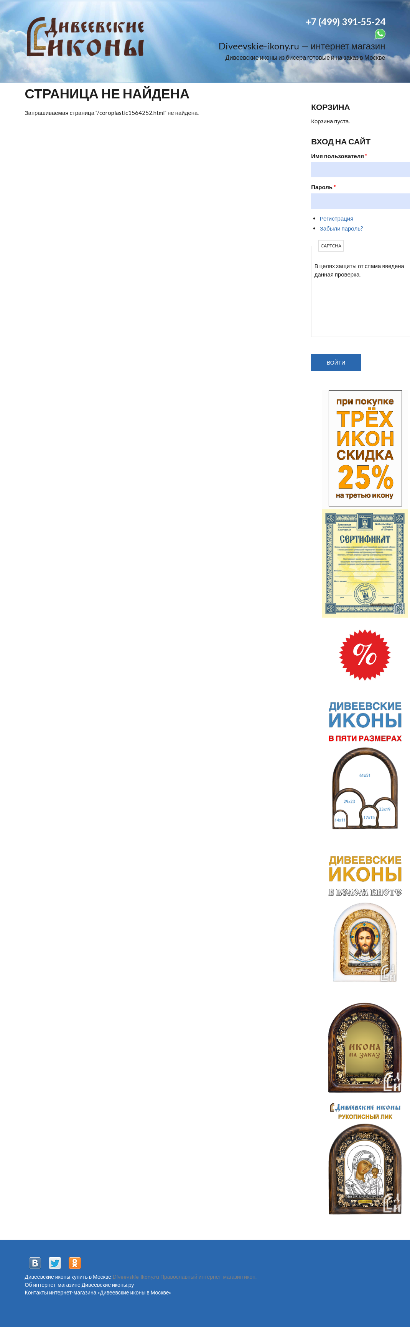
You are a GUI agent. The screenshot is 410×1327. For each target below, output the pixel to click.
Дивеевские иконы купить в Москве (68, 1276)
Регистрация (337, 218)
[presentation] (345, 306)
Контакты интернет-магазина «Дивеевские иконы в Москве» (98, 1292)
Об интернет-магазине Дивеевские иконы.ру (79, 1284)
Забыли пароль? (341, 228)
